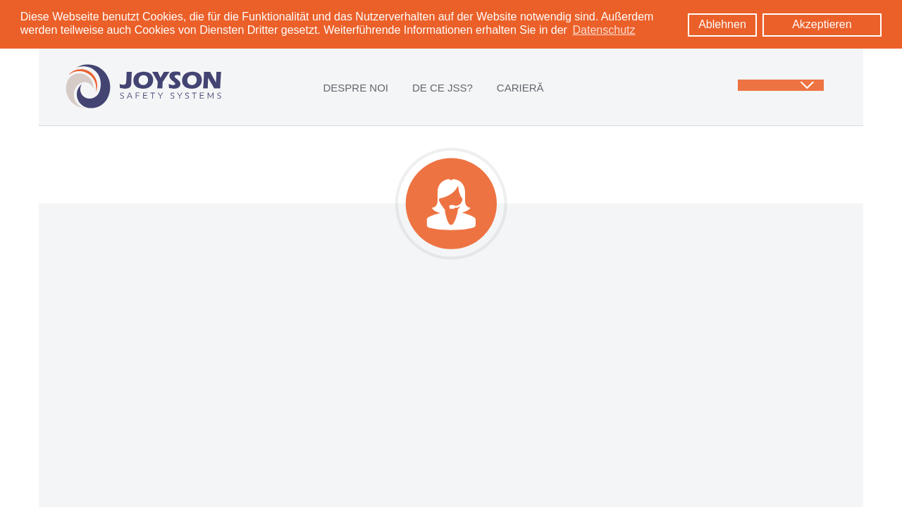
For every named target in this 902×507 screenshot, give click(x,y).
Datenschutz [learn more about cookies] (604, 30)
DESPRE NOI (355, 87)
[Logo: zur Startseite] (143, 85)
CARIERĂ (520, 87)
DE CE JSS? (442, 87)
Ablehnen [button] (722, 24)
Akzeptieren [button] (822, 24)
